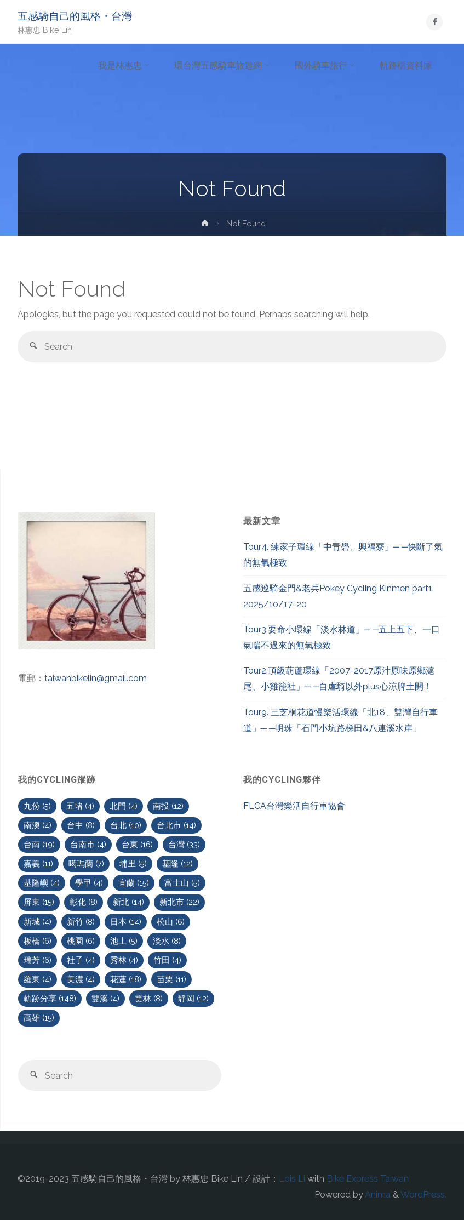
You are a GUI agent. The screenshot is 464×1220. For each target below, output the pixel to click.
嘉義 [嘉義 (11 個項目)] (38, 863)
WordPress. (423, 1194)
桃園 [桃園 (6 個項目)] (81, 940)
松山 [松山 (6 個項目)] (171, 921)
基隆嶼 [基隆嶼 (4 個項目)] (42, 882)
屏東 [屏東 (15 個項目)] (39, 902)
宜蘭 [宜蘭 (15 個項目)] (133, 882)
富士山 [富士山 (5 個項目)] (182, 882)
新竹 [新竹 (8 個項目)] (81, 921)
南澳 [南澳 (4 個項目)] (37, 825)
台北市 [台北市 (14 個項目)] (176, 825)
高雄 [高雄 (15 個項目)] (39, 1017)
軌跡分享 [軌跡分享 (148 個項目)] (50, 998)
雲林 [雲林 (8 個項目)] (149, 998)
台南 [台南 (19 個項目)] (39, 844)
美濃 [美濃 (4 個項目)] (81, 979)
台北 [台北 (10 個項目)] (125, 825)
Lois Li (292, 1178)
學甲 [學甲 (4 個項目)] (89, 882)
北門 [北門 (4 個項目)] (124, 806)
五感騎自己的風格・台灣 (75, 16)
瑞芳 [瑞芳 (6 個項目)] (37, 960)
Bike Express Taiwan (367, 1178)
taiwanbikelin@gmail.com (95, 678)
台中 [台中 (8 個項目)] (81, 825)
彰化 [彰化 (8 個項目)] (84, 902)
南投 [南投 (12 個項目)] (168, 806)
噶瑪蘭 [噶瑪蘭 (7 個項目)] (86, 863)
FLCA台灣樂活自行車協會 (294, 806)
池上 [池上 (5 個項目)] (124, 940)
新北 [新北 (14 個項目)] (128, 902)
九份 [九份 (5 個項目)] (37, 806)
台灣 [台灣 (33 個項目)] (184, 844)
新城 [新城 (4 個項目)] (37, 921)
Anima (377, 1194)
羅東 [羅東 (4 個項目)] (37, 979)
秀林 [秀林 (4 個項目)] (124, 960)
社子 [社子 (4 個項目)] (81, 960)
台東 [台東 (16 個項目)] (137, 844)
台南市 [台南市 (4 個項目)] (88, 844)
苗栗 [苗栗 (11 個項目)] (171, 979)
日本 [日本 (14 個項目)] (125, 921)
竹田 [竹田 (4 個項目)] (167, 960)
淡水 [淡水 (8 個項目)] (167, 940)
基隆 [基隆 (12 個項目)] (177, 863)
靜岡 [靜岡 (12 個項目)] (193, 998)
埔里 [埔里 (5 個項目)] (133, 863)
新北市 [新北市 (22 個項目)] (179, 902)
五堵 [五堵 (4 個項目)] (80, 806)
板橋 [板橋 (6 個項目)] (37, 940)
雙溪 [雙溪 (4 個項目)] (105, 998)
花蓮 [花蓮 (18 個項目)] (125, 979)
